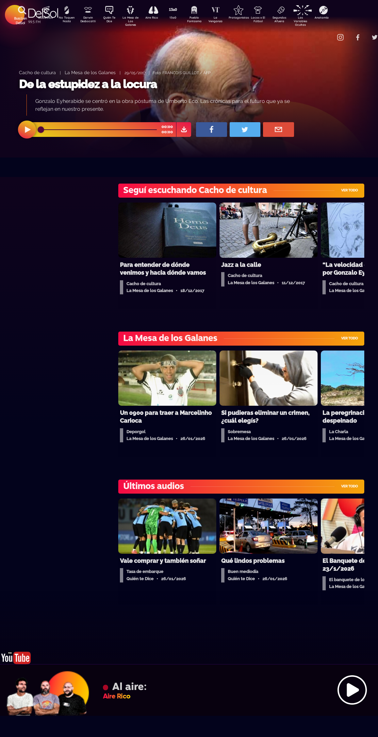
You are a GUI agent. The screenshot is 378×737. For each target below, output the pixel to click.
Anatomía (340, 18)
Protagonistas (249, 18)
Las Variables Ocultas (317, 21)
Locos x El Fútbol (272, 20)
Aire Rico (157, 18)
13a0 (180, 18)
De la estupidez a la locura (88, 84)
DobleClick (43, 18)
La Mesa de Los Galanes (135, 21)
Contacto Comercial (327, 33)
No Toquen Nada (66, 20)
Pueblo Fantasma (203, 20)
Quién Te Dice (112, 20)
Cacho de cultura (37, 72)
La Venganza (226, 20)
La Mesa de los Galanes (90, 72)
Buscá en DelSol (20, 20)
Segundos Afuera (295, 20)
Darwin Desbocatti (89, 20)
